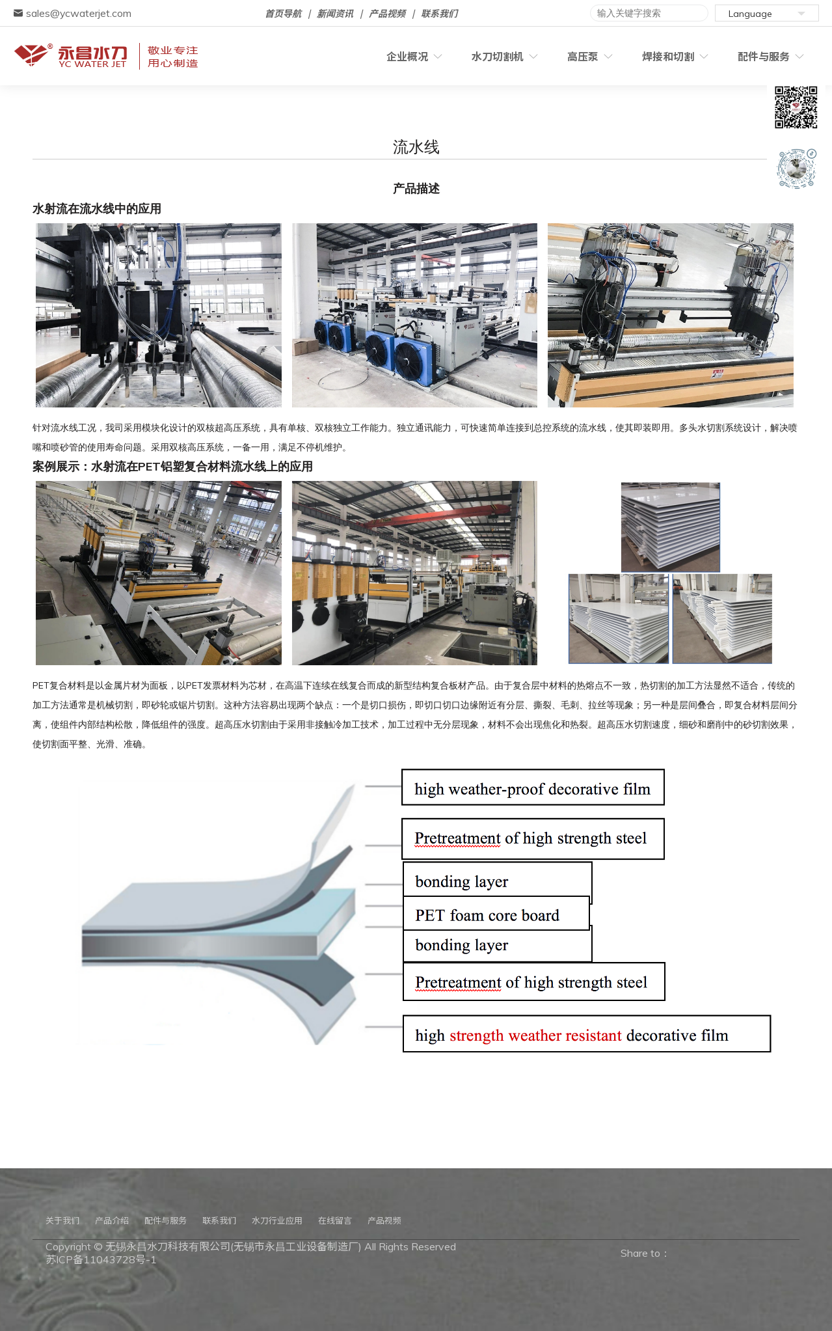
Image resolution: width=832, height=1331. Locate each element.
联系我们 (439, 14)
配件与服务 (766, 56)
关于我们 (62, 1220)
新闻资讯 (335, 14)
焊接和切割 (661, 56)
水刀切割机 (471, 56)
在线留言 (335, 1220)
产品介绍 (112, 1220)
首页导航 (283, 14)
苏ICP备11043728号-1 (101, 1259)
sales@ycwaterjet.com (72, 13)
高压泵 (566, 56)
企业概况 (371, 56)
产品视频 (387, 14)
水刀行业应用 (277, 1220)
